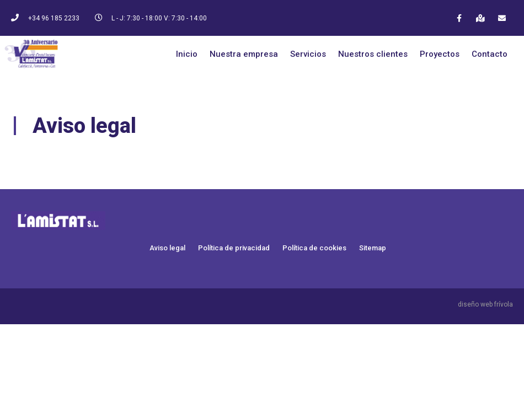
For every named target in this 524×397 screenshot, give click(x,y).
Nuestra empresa (244, 54)
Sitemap (372, 248)
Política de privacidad (234, 248)
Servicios (308, 54)
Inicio (186, 54)
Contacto (489, 54)
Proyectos (439, 54)
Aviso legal (167, 248)
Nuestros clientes (373, 54)
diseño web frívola (485, 304)
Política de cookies (314, 248)
